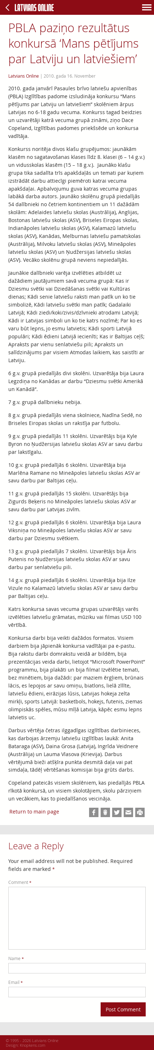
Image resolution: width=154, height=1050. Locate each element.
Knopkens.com (32, 1045)
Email (15, 982)
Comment (19, 882)
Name (16, 958)
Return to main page (34, 811)
